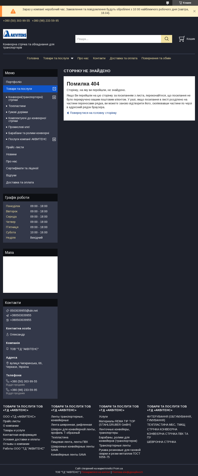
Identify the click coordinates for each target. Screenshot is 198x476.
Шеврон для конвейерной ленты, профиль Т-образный (73, 431)
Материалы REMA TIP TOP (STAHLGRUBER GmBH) (117, 423)
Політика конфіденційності (127, 472)
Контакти (99, 58)
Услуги (103, 416)
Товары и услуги (14, 430)
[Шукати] (166, 39)
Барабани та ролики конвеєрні (28, 133)
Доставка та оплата (123, 58)
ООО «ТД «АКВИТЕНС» (19, 416)
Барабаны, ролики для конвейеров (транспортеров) (118, 439)
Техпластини (17, 106)
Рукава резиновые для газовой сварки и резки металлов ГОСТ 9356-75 (120, 453)
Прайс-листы (11, 421)
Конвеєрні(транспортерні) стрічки (25, 98)
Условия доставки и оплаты (21, 439)
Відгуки (11, 175)
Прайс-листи (15, 147)
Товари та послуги (56, 58)
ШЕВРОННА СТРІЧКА (161, 441)
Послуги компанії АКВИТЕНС (27, 139)
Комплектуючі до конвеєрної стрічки (27, 119)
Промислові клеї (19, 127)
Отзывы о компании (16, 443)
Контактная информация (20, 434)
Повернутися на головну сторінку (93, 112)
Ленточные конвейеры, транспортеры (114, 431)
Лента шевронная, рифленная (71, 424)
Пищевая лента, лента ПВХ (69, 441)
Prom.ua (118, 468)
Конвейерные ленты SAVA (68, 454)
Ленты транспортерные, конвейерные (67, 418)
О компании (11, 425)
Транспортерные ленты (115, 445)
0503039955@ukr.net (24, 310)
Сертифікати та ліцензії (22, 168)
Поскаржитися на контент (95, 472)
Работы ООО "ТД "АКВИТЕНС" (24, 448)
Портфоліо (14, 82)
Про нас (83, 58)
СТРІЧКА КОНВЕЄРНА (162, 429)
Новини (11, 154)
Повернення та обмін (156, 58)
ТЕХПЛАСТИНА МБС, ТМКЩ (166, 424)
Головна (33, 58)
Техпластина (59, 437)
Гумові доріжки (18, 112)
